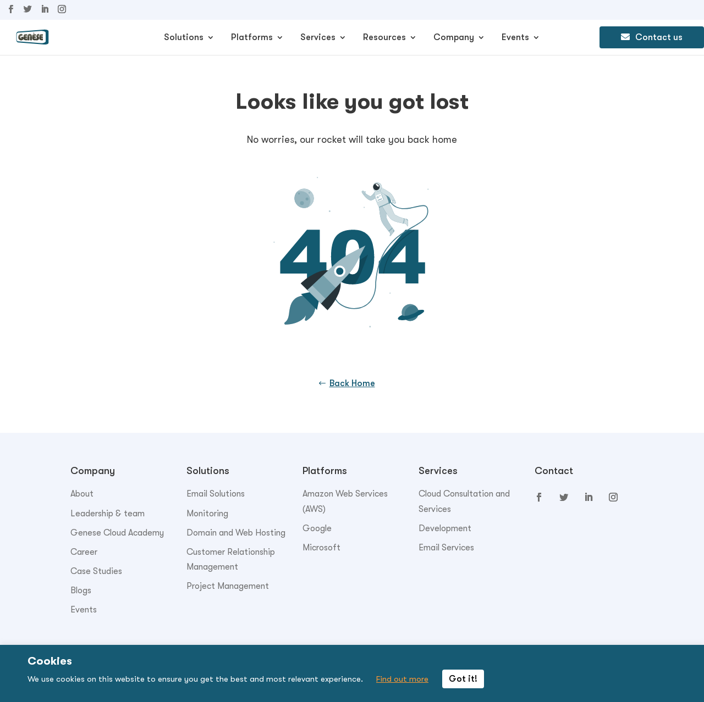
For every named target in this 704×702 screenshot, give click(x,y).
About (82, 494)
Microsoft (321, 548)
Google (317, 528)
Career (83, 552)
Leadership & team (107, 514)
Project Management (227, 586)
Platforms (252, 38)
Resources (384, 38)
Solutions (184, 38)
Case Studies (96, 571)
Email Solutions (215, 494)
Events (515, 38)
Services (318, 38)
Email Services (446, 548)
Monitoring (207, 514)
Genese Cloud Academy (117, 533)
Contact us (652, 37)
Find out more (402, 679)
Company (453, 38)
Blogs (80, 590)
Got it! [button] (463, 679)
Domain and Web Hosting (235, 533)
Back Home (352, 383)
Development (445, 528)
